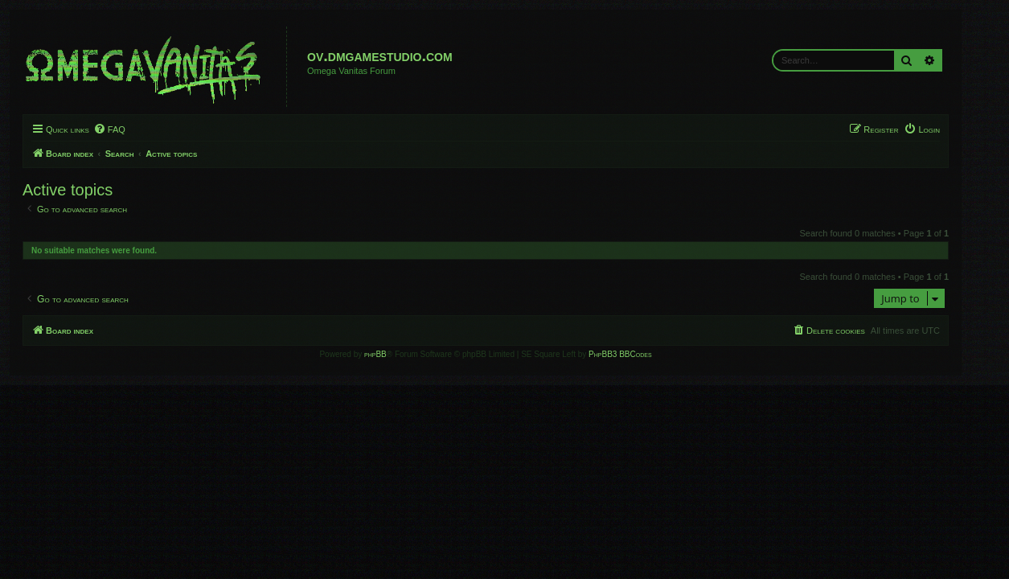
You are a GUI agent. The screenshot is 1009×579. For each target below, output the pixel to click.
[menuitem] (128, 129)
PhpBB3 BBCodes (639, 354)
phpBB (395, 354)
